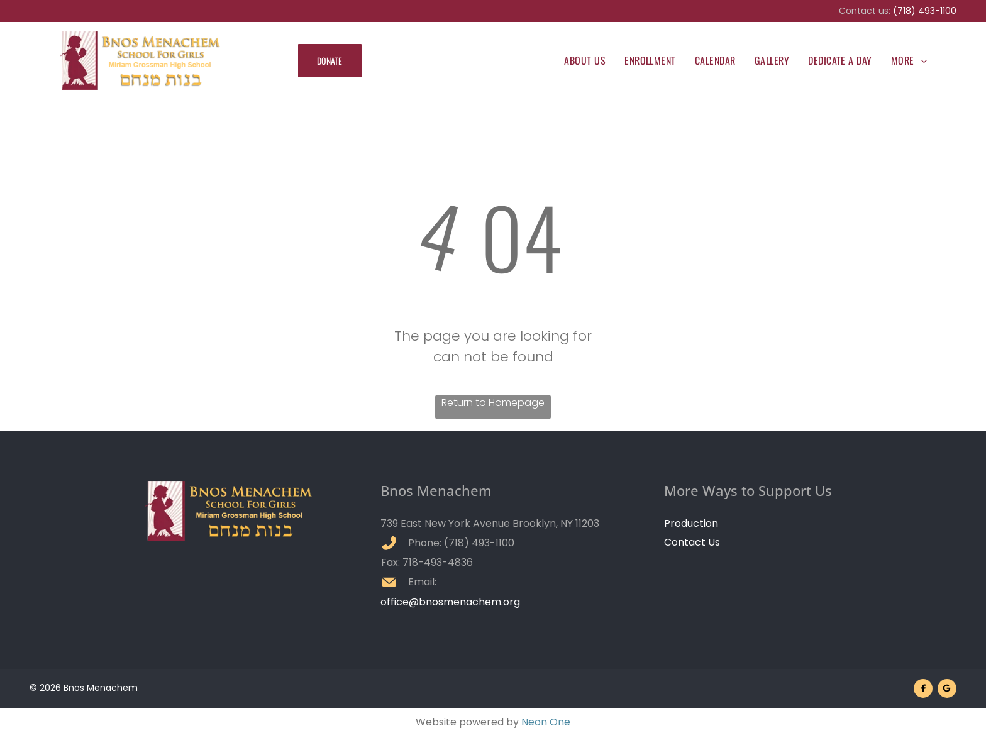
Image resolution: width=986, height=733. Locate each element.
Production (691, 523)
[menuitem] (585, 60)
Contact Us (692, 542)
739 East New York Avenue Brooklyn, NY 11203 (489, 523)
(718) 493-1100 (924, 10)
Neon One (545, 722)
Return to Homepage (493, 402)
